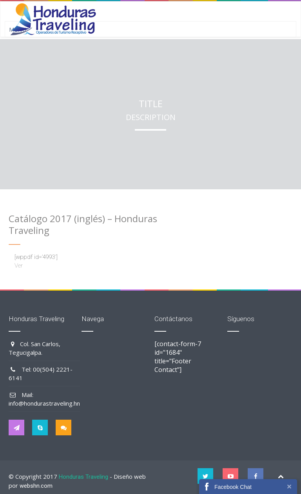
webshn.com (36, 485)
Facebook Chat (233, 487)
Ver (19, 265)
